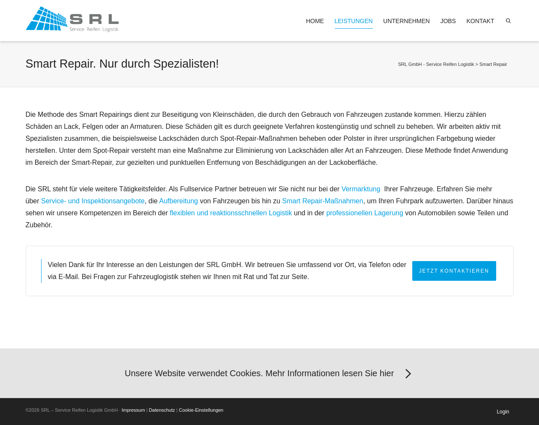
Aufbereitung (178, 201)
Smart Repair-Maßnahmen (322, 201)
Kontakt (480, 21)
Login (503, 412)
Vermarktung (362, 189)
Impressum (133, 410)
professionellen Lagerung (364, 213)
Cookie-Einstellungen (201, 410)
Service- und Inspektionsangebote (93, 201)
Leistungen (353, 23)
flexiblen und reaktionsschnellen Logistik (231, 213)
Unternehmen (406, 21)
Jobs (448, 21)
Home (315, 21)
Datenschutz (162, 410)
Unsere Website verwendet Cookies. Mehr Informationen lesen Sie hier (269, 374)
